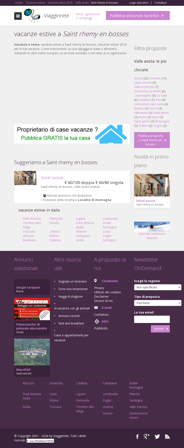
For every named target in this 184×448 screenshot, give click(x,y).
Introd (153, 108)
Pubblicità (100, 328)
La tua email (145, 312)
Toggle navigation (18, 16)
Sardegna (109, 240)
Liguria (80, 218)
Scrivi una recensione (73, 289)
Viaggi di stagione (70, 296)
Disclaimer (101, 296)
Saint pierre (161, 113)
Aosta (138, 78)
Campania (83, 236)
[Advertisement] (72, 90)
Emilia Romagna (109, 225)
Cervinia (154, 78)
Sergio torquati (28, 287)
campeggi (85, 18)
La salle (162, 95)
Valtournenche (144, 87)
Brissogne (162, 121)
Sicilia (80, 240)
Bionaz (139, 108)
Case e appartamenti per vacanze (71, 337)
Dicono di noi (103, 301)
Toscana (29, 231)
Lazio (106, 231)
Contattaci (160, 2)
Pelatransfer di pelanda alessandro (31, 326)
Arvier (143, 117)
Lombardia (110, 218)
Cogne (157, 126)
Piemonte (56, 218)
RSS (167, 436)
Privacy (99, 288)
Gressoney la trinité (147, 91)
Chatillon (145, 100)
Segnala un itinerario (72, 281)
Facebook (137, 436)
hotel (79, 14)
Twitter (157, 436)
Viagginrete (56, 15)
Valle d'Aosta (32, 218)
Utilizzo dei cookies (107, 292)
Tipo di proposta (148, 297)
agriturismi (92, 14)
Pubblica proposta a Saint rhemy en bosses (150, 140)
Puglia (107, 236)
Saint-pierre (142, 121)
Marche (81, 231)
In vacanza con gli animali (72, 308)
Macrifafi (23, 370)
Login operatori (139, 2)
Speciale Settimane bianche (152, 232)
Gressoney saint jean (148, 104)
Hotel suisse (52, 177)
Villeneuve (141, 113)
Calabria (55, 240)
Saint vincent (143, 82)
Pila (158, 100)
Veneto (54, 223)
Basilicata (29, 240)
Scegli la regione (148, 281)
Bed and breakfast (71, 323)
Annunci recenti (69, 316)
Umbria (54, 231)
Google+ (147, 436)
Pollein (143, 126)
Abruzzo (28, 236)
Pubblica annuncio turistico (134, 15)
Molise (54, 236)
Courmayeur (142, 95)
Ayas (155, 117)
